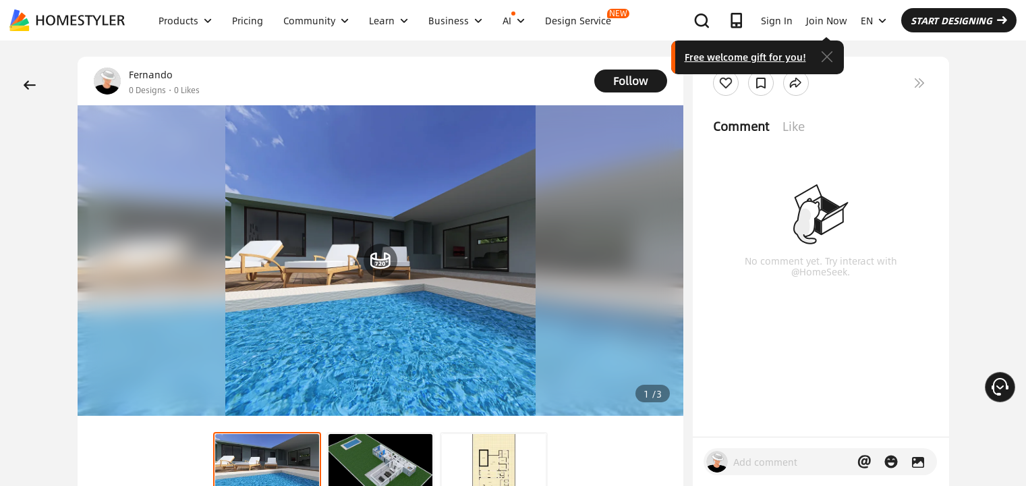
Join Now (826, 20)
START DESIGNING (959, 20)
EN (873, 20)
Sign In (777, 20)
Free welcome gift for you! (745, 56)
